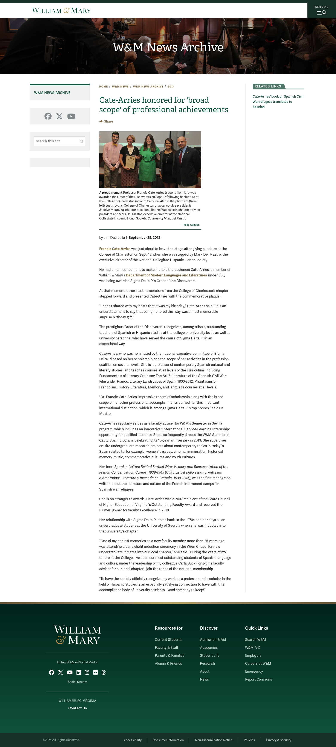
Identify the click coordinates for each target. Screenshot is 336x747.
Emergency (254, 671)
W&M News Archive (168, 47)
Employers (253, 655)
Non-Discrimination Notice (210, 739)
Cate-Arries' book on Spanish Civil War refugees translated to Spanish (278, 102)
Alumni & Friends (168, 663)
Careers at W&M (258, 663)
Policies (247, 739)
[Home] (61, 10)
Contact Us (77, 707)
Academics (209, 648)
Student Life (209, 655)
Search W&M (255, 640)
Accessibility (127, 739)
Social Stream (77, 681)
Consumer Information (163, 739)
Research (207, 663)
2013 (171, 86)
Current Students (168, 640)
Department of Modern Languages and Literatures (167, 275)
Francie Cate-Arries (114, 249)
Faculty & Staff (166, 648)
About (204, 671)
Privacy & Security (278, 739)
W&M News (120, 86)
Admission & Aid (213, 640)
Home (103, 86)
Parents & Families (169, 655)
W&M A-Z (252, 648)
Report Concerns (258, 679)
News (204, 679)
